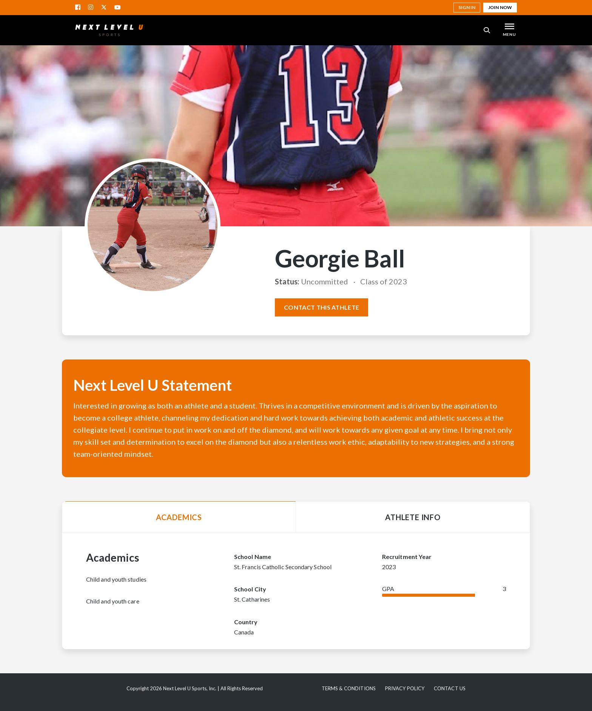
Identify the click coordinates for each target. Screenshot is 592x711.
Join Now (500, 7)
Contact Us (450, 688)
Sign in (466, 7)
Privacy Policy (405, 688)
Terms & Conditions (349, 688)
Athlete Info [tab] (413, 517)
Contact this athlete (321, 307)
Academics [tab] (179, 517)
